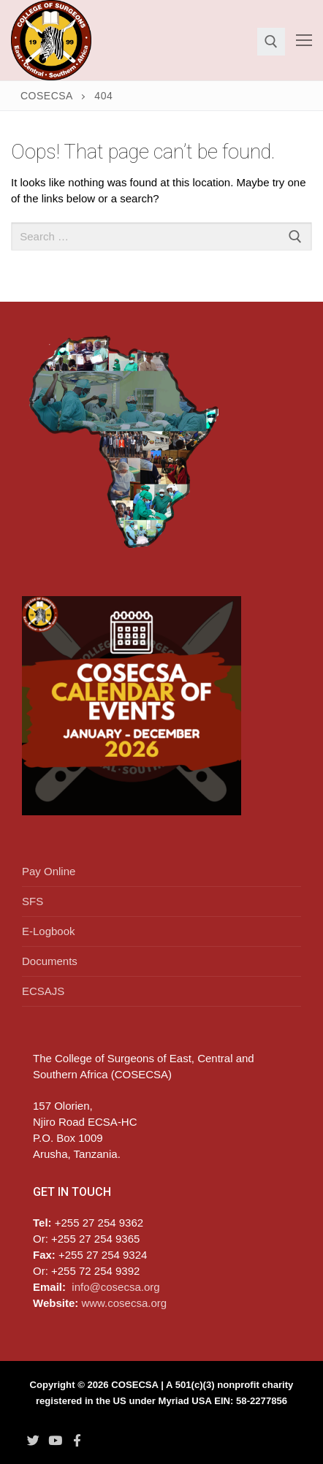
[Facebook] (77, 1440)
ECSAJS (43, 991)
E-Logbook (48, 931)
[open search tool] (271, 42)
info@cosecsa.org (115, 1287)
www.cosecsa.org (124, 1303)
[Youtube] (55, 1440)
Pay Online (48, 871)
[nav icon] (304, 40)
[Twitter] (33, 1440)
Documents (49, 961)
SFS (32, 901)
